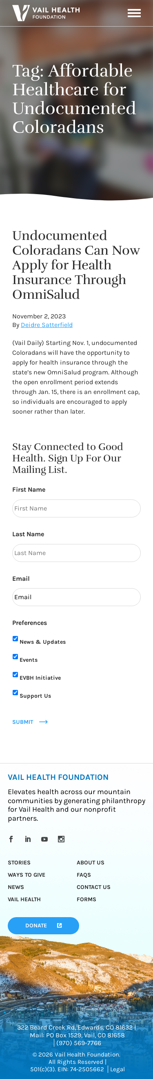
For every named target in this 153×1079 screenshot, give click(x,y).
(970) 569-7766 (78, 1043)
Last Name (28, 534)
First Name (28, 489)
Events (29, 659)
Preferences (29, 623)
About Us (90, 862)
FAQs (84, 874)
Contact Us (94, 887)
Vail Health (24, 899)
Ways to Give (26, 874)
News (16, 887)
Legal (117, 1069)
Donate (36, 925)
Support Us (35, 695)
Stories (19, 862)
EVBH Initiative (40, 677)
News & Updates (43, 641)
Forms (86, 899)
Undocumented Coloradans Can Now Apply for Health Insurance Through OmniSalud (76, 265)
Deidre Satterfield (47, 325)
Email (21, 578)
